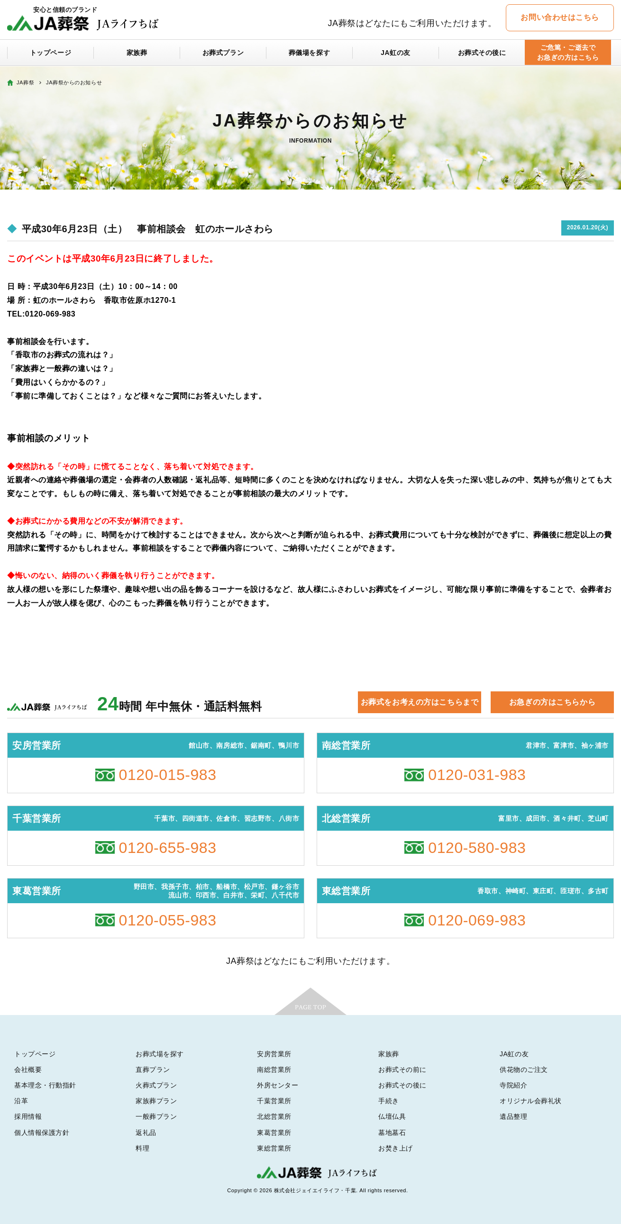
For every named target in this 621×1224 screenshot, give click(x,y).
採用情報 (28, 1116)
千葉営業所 (274, 1101)
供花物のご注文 (524, 1069)
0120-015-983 (168, 774)
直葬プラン (153, 1069)
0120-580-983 (477, 847)
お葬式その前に (402, 1069)
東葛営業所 (274, 1132)
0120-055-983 (168, 920)
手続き (388, 1101)
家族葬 (137, 53)
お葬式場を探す (160, 1054)
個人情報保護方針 (41, 1132)
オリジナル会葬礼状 (531, 1101)
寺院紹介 (513, 1085)
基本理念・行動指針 (45, 1085)
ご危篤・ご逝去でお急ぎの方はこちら (568, 53)
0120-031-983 (477, 774)
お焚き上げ (395, 1148)
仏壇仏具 (392, 1116)
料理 (142, 1148)
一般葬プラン (156, 1116)
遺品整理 (513, 1116)
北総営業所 (274, 1116)
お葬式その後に (482, 53)
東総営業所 (274, 1148)
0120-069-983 (477, 920)
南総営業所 (274, 1069)
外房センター (277, 1085)
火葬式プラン (156, 1085)
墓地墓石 (392, 1132)
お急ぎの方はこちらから (552, 702)
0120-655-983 (168, 847)
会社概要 (28, 1069)
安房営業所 (274, 1054)
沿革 (21, 1101)
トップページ (50, 53)
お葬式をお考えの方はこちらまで (419, 702)
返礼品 (146, 1132)
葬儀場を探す (309, 53)
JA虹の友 (396, 53)
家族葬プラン (156, 1101)
